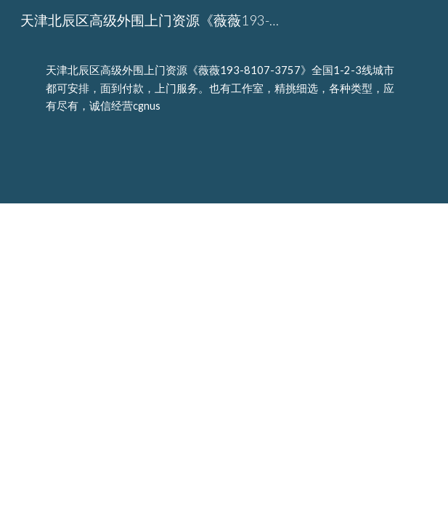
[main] (224, 101)
